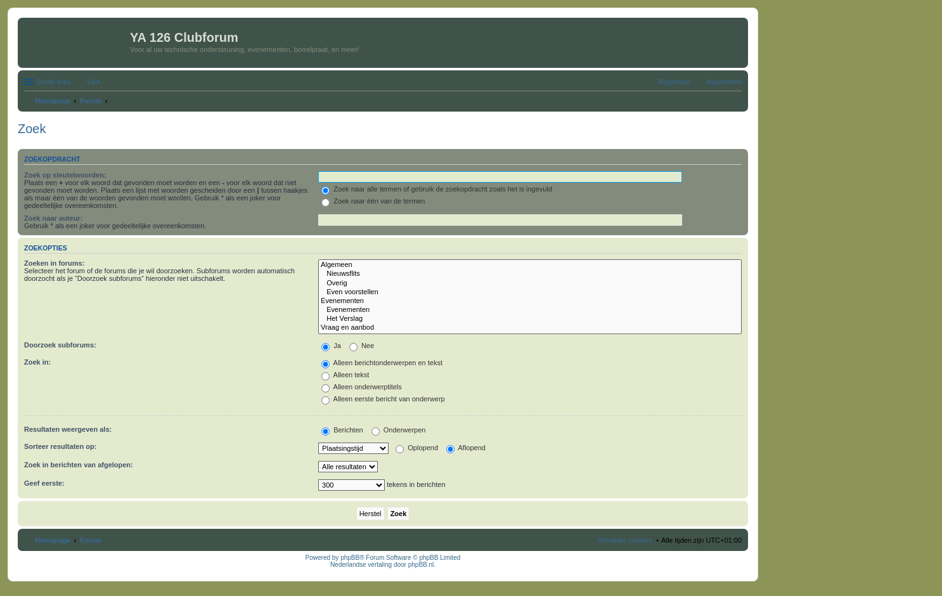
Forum (90, 540)
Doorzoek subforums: (60, 345)
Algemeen (529, 265)
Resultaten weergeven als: (68, 429)
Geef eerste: (44, 483)
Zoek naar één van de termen (373, 201)
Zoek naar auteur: (53, 218)
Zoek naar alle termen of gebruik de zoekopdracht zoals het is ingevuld (436, 189)
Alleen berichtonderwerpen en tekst (381, 362)
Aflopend (466, 447)
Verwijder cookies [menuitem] (625, 540)
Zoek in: (37, 362)
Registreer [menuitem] (675, 82)
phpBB (349, 557)
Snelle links (53, 82)
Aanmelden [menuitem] (724, 82)
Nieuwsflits (529, 273)
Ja (331, 345)
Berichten (342, 430)
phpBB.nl (421, 564)
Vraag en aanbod (529, 327)
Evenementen (529, 301)
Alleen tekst (345, 375)
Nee (361, 345)
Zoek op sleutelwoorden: (65, 175)
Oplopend (417, 447)
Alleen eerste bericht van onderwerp (383, 399)
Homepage (52, 540)
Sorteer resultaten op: (60, 446)
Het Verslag (529, 318)
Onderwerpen (398, 430)
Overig (529, 283)
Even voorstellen (529, 292)
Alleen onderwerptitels (361, 387)
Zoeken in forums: (54, 263)
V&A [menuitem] (94, 82)
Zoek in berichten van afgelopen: (78, 465)
